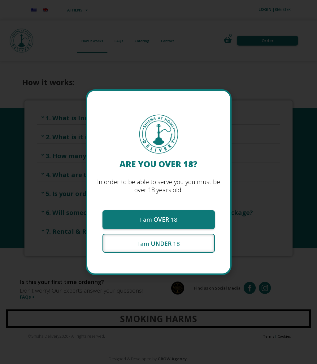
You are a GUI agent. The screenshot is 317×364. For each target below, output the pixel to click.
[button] (158, 219)
